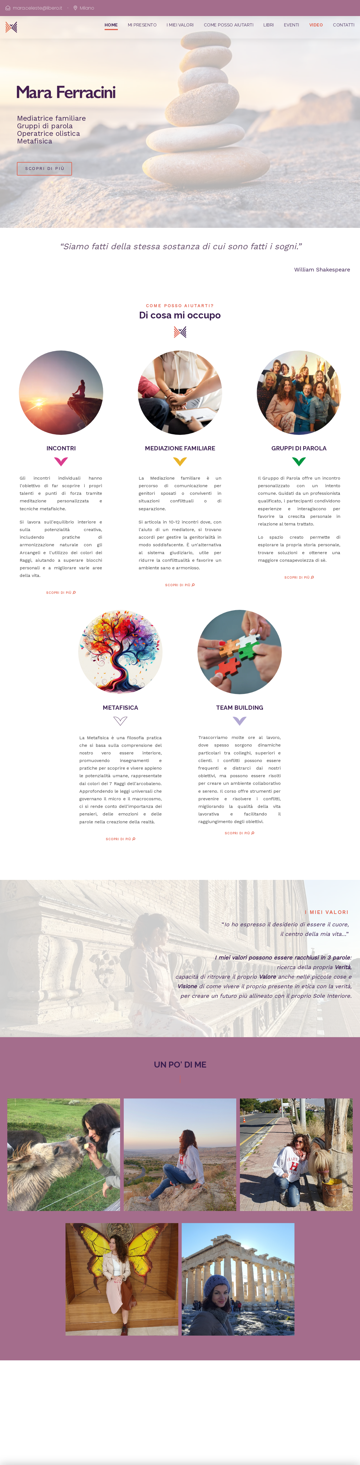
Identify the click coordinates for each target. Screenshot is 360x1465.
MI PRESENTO (142, 25)
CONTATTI (343, 25)
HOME (111, 25)
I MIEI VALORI (180, 25)
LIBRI (269, 25)
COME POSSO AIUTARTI (229, 25)
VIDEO (316, 25)
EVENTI (291, 25)
